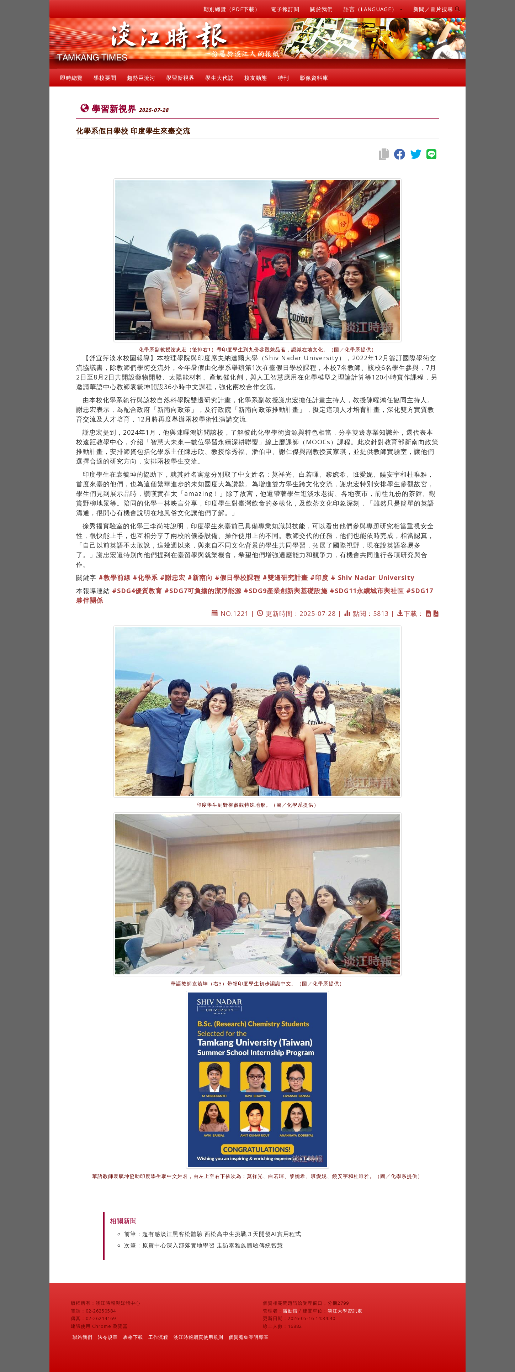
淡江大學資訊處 (345, 1311)
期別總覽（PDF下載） (231, 8)
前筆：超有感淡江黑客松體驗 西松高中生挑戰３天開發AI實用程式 (212, 1234)
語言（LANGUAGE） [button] (373, 8)
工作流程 (158, 1337)
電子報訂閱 (285, 8)
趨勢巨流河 (141, 77)
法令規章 (108, 1337)
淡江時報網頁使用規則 (198, 1337)
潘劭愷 (290, 1311)
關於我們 (321, 8)
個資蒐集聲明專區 (249, 1337)
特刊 (283, 77)
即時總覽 (71, 77)
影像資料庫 (314, 77)
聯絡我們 (82, 1337)
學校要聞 (105, 77)
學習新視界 (180, 77)
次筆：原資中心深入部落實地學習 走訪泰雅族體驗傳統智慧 (203, 1245)
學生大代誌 (219, 77)
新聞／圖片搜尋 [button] (436, 8)
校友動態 (255, 77)
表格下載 (133, 1337)
